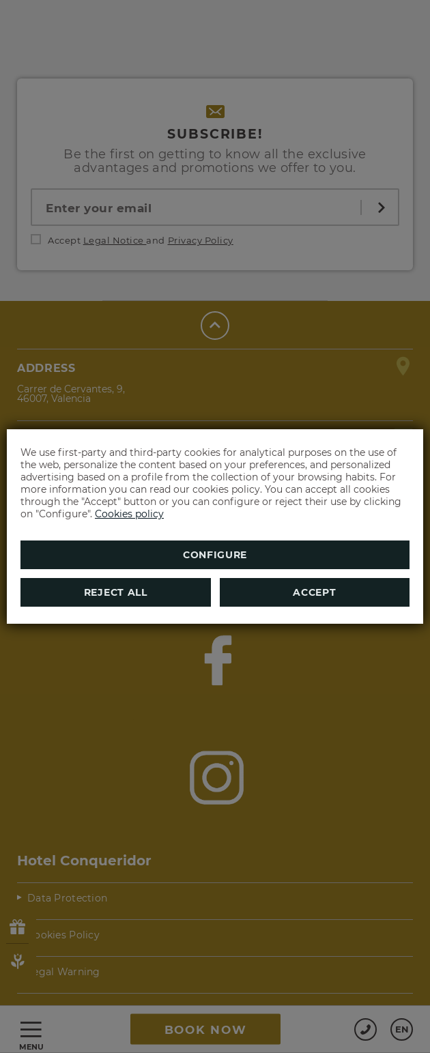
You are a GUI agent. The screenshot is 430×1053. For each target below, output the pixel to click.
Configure (215, 555)
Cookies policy (129, 514)
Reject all (115, 592)
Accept (314, 592)
